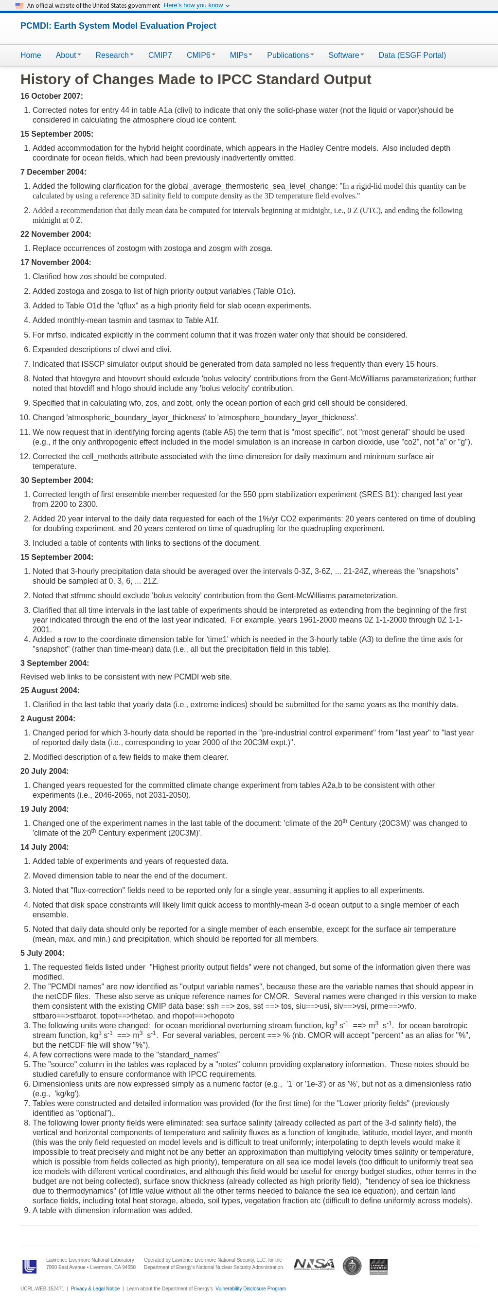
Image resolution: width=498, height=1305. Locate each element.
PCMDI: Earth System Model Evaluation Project (118, 26)
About (68, 55)
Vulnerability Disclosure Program (250, 1288)
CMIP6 (201, 55)
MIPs (241, 55)
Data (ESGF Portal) (412, 55)
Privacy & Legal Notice (95, 1288)
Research (115, 55)
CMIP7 (160, 55)
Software (346, 55)
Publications (290, 55)
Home (30, 55)
